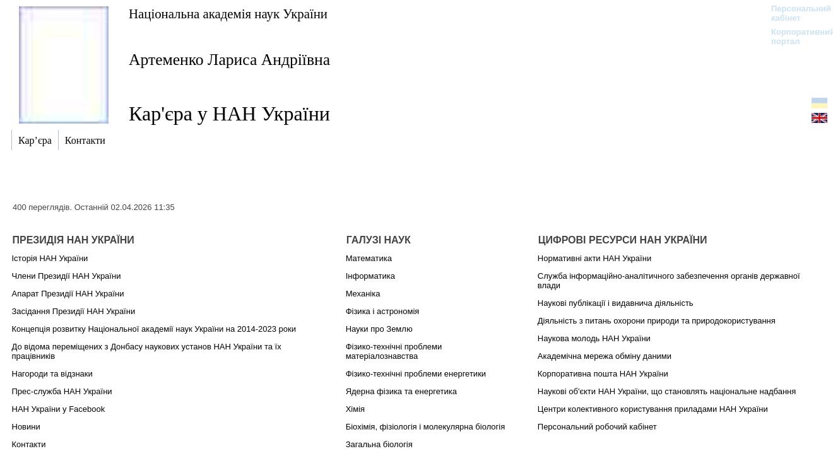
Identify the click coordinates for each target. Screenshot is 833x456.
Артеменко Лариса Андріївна (229, 59)
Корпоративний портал (794, 36)
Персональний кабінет (794, 13)
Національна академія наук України (228, 13)
